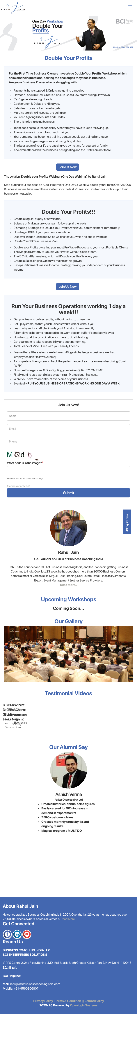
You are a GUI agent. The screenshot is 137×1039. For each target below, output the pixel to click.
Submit (68, 493)
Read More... (69, 943)
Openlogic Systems (84, 1030)
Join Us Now (67, 167)
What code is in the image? (24, 463)
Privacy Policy (43, 1025)
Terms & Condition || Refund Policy (79, 1025)
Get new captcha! (18, 486)
